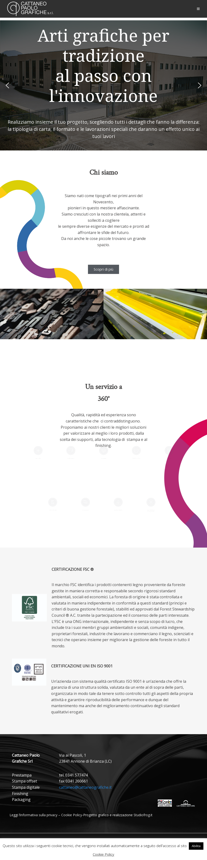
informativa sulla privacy (38, 815)
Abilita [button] (196, 846)
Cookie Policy (71, 815)
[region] (103, 85)
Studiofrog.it (143, 815)
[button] (7, 85)
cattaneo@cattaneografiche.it (85, 787)
